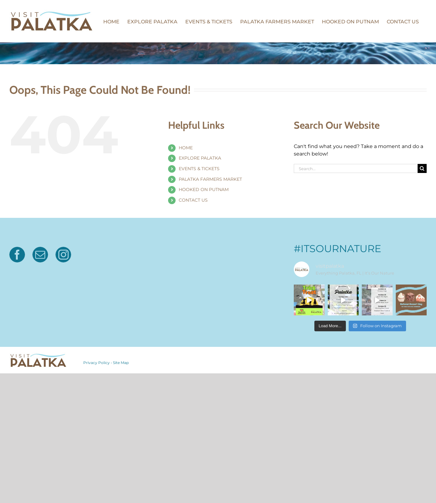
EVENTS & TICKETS (199, 168)
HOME (186, 148)
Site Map (121, 362)
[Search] (422, 168)
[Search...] (356, 168)
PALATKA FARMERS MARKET (210, 179)
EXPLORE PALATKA (200, 158)
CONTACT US (193, 200)
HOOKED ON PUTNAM (204, 189)
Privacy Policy (96, 362)
